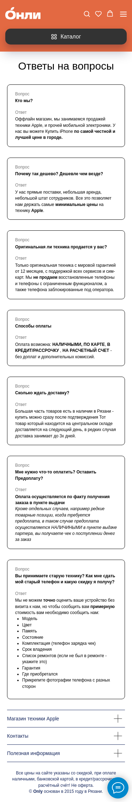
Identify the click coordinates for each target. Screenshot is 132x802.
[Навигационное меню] (123, 14)
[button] (86, 13)
